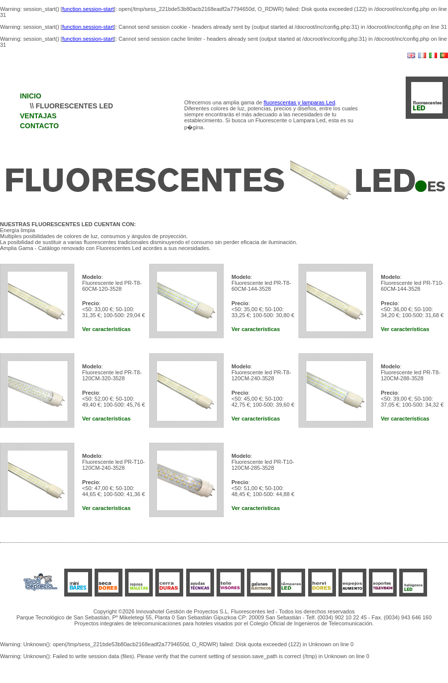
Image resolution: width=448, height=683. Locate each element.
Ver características (106, 329)
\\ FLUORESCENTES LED (71, 106)
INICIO (30, 96)
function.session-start (88, 9)
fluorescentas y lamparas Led (300, 102)
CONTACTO (39, 126)
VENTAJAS (38, 116)
